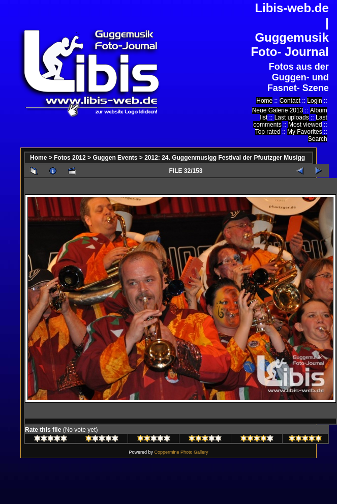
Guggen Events (115, 157)
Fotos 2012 (70, 157)
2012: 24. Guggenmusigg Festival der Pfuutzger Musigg (224, 157)
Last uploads (291, 117)
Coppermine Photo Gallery (181, 452)
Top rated (268, 131)
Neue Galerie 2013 (277, 110)
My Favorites (304, 131)
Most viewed (305, 124)
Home (264, 100)
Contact (290, 100)
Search (317, 138)
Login (314, 100)
